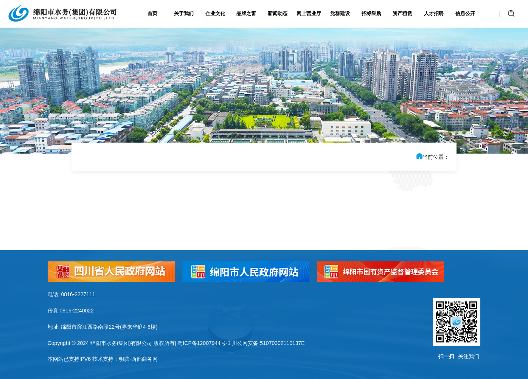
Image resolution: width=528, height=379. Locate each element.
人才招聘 (434, 13)
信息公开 (465, 13)
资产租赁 (402, 13)
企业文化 (215, 13)
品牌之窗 (246, 13)
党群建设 (340, 13)
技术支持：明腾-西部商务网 (125, 359)
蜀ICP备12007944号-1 (203, 343)
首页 (152, 13)
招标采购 (371, 13)
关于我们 (184, 13)
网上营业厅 (309, 13)
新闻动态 (277, 13)
